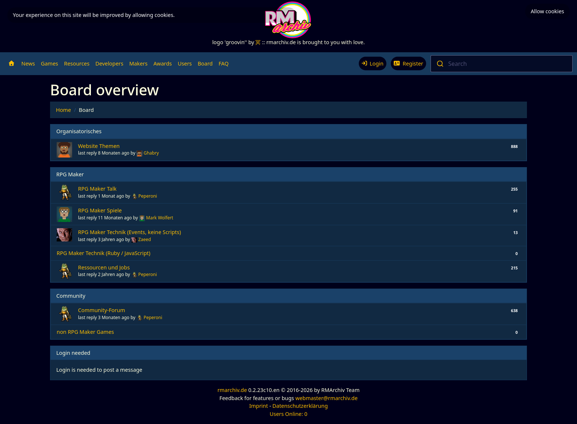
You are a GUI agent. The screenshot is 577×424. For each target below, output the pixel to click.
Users (185, 63)
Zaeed (144, 239)
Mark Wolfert (159, 218)
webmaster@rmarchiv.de (326, 398)
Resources (76, 63)
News (28, 63)
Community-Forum (101, 310)
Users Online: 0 (289, 413)
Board (205, 63)
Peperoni (147, 196)
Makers (138, 63)
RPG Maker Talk (97, 188)
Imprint (258, 405)
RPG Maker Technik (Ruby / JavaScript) (104, 253)
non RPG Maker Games (85, 331)
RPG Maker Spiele (100, 210)
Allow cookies (547, 11)
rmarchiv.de (232, 389)
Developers (109, 63)
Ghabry (151, 153)
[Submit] (439, 64)
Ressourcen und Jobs (104, 267)
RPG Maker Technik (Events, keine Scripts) (129, 232)
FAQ (224, 63)
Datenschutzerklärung (300, 405)
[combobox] (502, 63)
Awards (162, 63)
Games (49, 63)
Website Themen (99, 145)
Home (63, 109)
